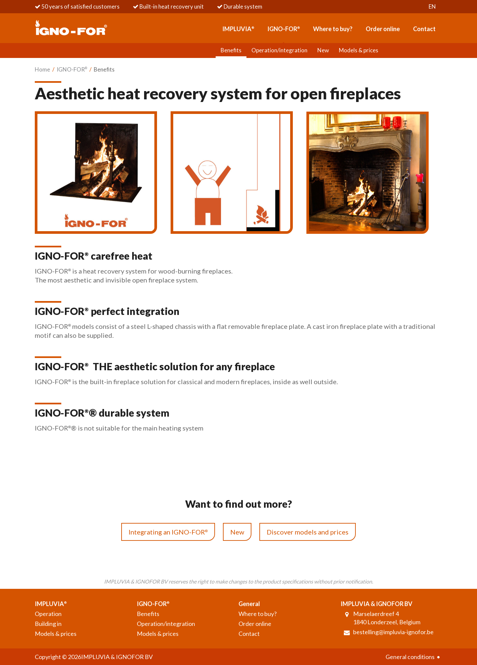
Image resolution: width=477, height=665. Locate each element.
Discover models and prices (307, 532)
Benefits (231, 50)
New (323, 50)
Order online (383, 28)
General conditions (410, 656)
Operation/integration (279, 50)
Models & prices (358, 50)
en (432, 6)
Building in (48, 623)
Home (42, 69)
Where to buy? (332, 28)
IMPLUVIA (238, 28)
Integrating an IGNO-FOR (168, 532)
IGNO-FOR (283, 28)
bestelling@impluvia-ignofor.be (393, 632)
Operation (48, 613)
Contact (424, 28)
